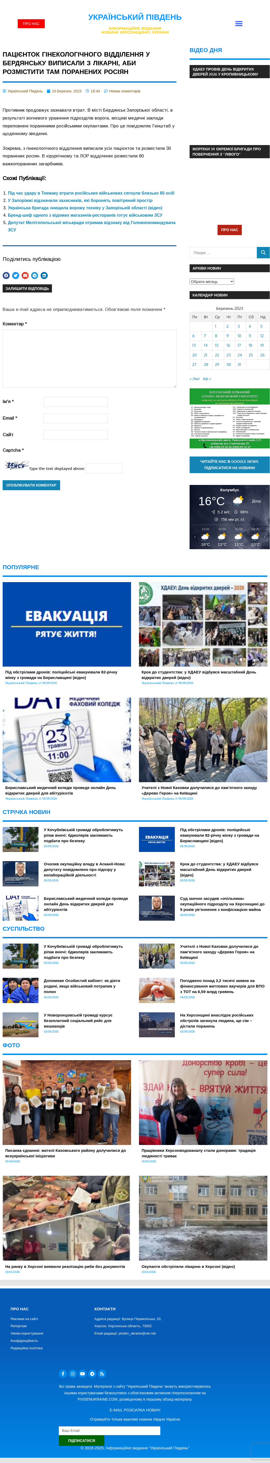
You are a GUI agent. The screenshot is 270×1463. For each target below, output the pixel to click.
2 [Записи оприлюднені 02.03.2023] (227, 326)
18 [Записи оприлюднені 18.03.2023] (250, 345)
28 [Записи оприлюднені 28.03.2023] (206, 364)
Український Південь (135, 17)
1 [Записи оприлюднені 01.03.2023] (215, 326)
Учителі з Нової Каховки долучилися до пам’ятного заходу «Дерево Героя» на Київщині (219, 952)
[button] (239, 24)
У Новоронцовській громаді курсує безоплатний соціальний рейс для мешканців (78, 1020)
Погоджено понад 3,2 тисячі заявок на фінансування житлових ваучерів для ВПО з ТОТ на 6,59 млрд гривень (222, 986)
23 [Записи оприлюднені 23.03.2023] (228, 355)
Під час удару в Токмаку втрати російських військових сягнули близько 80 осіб (91, 193)
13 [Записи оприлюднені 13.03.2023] (194, 345)
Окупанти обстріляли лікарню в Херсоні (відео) (188, 1266)
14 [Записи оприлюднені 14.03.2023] (206, 345)
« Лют (195, 378)
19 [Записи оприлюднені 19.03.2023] (262, 345)
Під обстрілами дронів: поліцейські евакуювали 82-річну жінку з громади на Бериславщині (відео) (219, 835)
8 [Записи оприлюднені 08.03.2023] (216, 335)
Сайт (8, 434)
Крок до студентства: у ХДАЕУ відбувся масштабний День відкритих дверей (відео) (219, 869)
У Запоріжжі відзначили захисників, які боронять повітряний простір (80, 200)
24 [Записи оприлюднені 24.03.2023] (240, 355)
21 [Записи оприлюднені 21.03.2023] (205, 355)
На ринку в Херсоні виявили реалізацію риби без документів (65, 1266)
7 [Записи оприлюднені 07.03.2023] (205, 335)
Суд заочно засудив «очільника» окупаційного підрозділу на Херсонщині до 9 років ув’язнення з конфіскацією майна (222, 904)
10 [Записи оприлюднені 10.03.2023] (239, 335)
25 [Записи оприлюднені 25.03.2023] (251, 355)
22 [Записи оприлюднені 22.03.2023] (217, 355)
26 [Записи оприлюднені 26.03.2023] (262, 355)
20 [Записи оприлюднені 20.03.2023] (194, 355)
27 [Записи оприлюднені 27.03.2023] (194, 364)
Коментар (15, 323)
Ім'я (8, 401)
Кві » (207, 378)
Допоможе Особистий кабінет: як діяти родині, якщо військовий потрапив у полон (82, 986)
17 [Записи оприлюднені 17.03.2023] (239, 345)
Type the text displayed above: (57, 468)
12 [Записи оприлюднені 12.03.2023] (262, 335)
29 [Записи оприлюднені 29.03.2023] (217, 364)
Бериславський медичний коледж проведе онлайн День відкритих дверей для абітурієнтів (86, 904)
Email (10, 418)
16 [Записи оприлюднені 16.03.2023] (228, 345)
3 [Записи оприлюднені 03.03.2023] (239, 326)
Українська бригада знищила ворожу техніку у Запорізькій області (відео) (85, 208)
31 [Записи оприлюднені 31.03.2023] (239, 364)
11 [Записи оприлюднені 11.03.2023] (250, 335)
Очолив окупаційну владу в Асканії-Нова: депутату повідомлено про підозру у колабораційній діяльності (85, 869)
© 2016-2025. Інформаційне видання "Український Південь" (135, 1448)
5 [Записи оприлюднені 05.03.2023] (261, 326)
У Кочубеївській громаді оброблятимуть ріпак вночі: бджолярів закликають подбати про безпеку (83, 835)
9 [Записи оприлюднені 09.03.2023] (227, 335)
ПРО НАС (229, 229)
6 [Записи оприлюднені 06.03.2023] (193, 335)
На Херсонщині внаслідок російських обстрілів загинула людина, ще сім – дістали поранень (216, 1020)
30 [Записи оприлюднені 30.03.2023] (228, 364)
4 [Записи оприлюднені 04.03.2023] (250, 326)
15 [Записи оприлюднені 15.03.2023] (217, 345)
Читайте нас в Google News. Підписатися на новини (229, 464)
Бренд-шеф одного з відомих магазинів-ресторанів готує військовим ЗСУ (85, 215)
